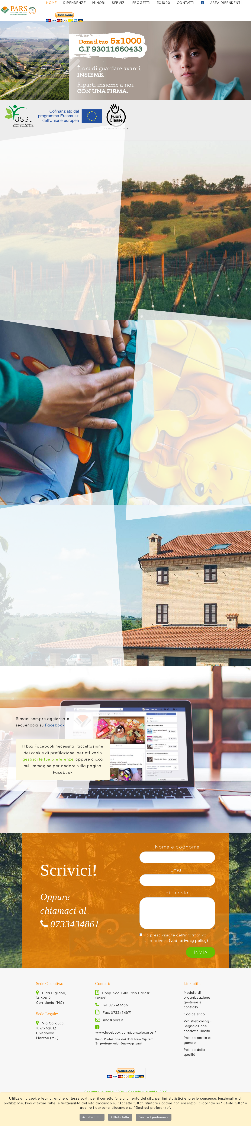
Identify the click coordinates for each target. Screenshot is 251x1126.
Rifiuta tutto (120, 1117)
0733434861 (69, 924)
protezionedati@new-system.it (121, 1043)
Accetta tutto (92, 1117)
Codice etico (194, 1014)
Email (177, 870)
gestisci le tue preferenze (48, 759)
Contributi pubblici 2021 (147, 1092)
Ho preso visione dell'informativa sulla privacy (173, 938)
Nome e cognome (177, 847)
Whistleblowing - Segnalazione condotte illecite (198, 1026)
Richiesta (177, 892)
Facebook (55, 725)
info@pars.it (109, 1020)
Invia (200, 952)
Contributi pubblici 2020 (104, 1092)
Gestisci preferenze (153, 1117)
